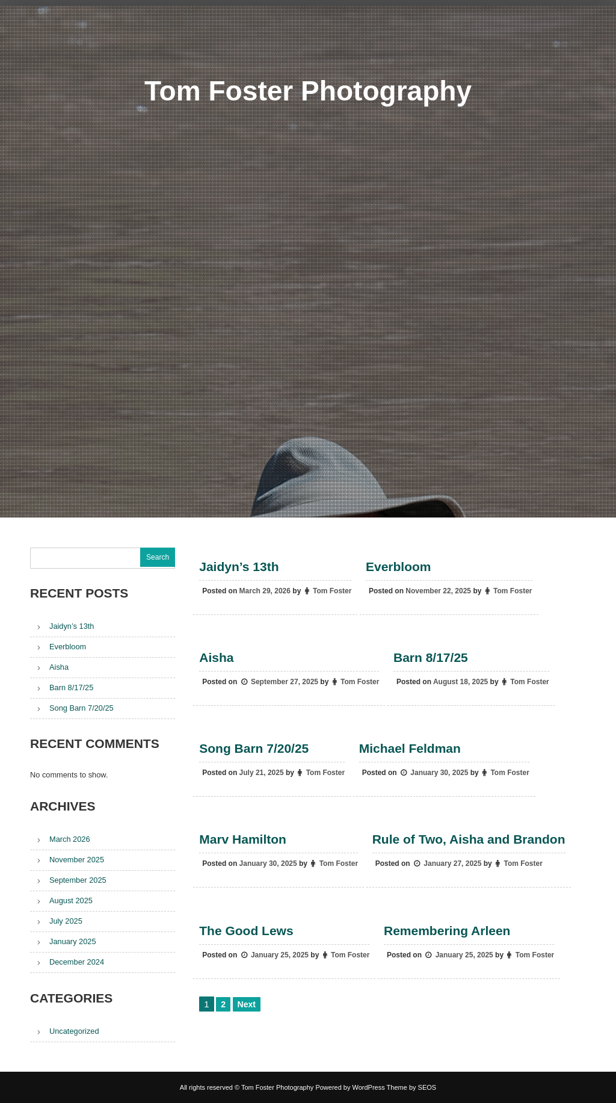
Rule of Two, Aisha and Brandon (468, 840)
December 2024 (76, 961)
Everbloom (398, 566)
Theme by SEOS (412, 1087)
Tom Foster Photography (308, 87)
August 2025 (71, 900)
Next (247, 1004)
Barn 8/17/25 (430, 657)
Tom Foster (332, 591)
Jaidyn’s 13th (239, 566)
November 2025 (76, 859)
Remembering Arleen (447, 931)
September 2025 (77, 880)
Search (157, 557)
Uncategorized (74, 1031)
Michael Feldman (410, 748)
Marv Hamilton (242, 840)
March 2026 (69, 839)
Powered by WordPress (349, 1087)
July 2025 (65, 920)
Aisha (216, 657)
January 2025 (72, 941)
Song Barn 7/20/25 (254, 748)
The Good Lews (246, 931)
